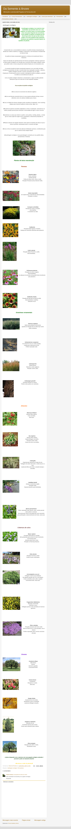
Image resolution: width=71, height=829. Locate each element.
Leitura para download (47, 16)
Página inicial (26, 820)
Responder (8, 778)
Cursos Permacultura (17, 16)
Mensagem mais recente (10, 820)
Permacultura (59, 16)
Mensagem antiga (39, 820)
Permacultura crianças (7, 19)
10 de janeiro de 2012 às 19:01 (20, 774)
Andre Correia (9, 774)
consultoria (5, 16)
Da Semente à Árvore (16, 8)
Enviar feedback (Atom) (13, 823)
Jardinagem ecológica (31, 16)
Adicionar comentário (8, 781)
